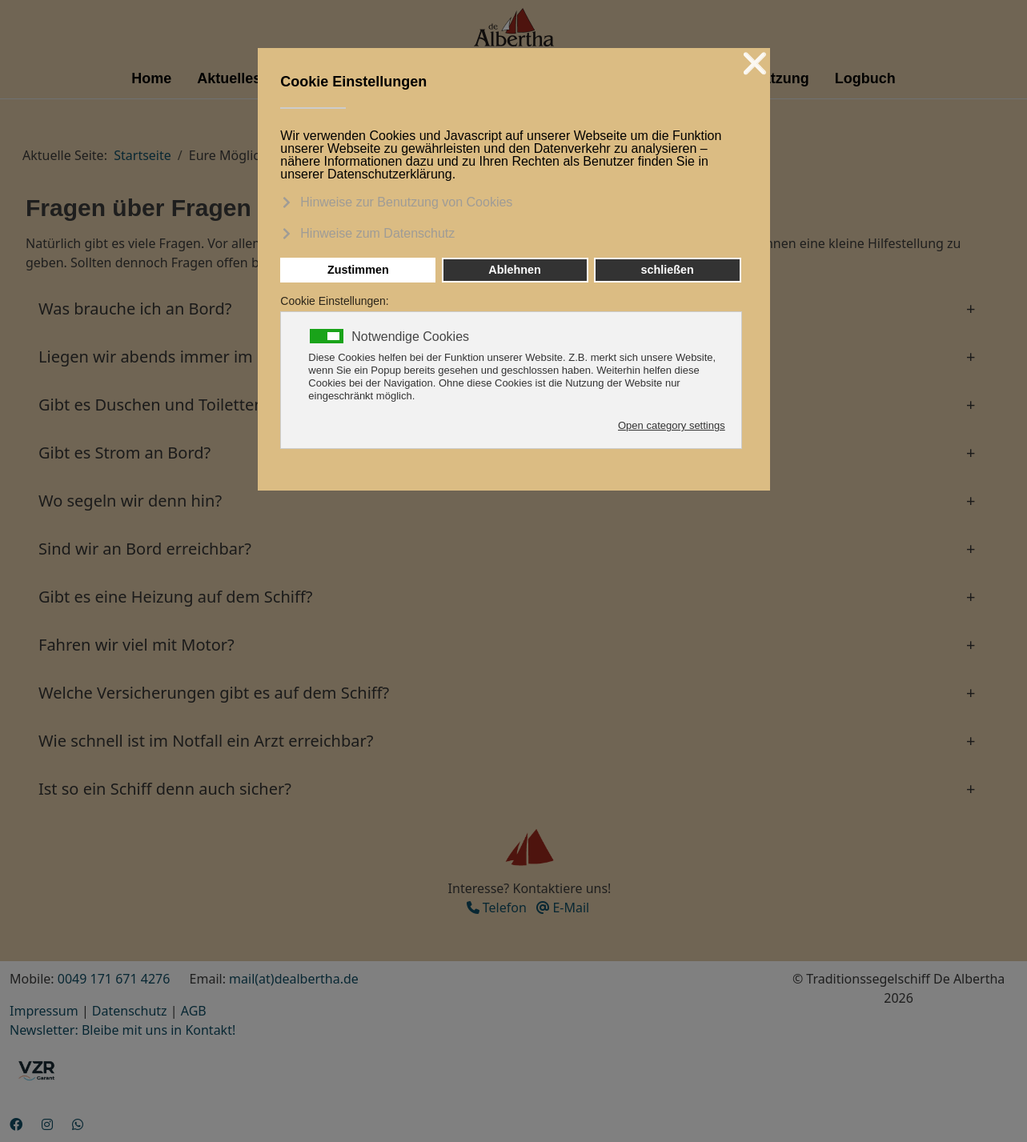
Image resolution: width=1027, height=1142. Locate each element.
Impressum (44, 1011)
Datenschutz (129, 1011)
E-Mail (562, 907)
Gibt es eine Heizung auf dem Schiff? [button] (175, 596)
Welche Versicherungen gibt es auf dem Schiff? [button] (213, 692)
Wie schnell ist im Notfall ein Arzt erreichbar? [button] (205, 740)
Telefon (497, 907)
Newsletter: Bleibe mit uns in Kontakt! (122, 1030)
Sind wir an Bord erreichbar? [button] (144, 548)
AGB (194, 1011)
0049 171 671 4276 (114, 979)
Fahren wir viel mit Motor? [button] (136, 644)
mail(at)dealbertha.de (294, 979)
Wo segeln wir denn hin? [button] (130, 500)
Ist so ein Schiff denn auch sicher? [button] (164, 788)
